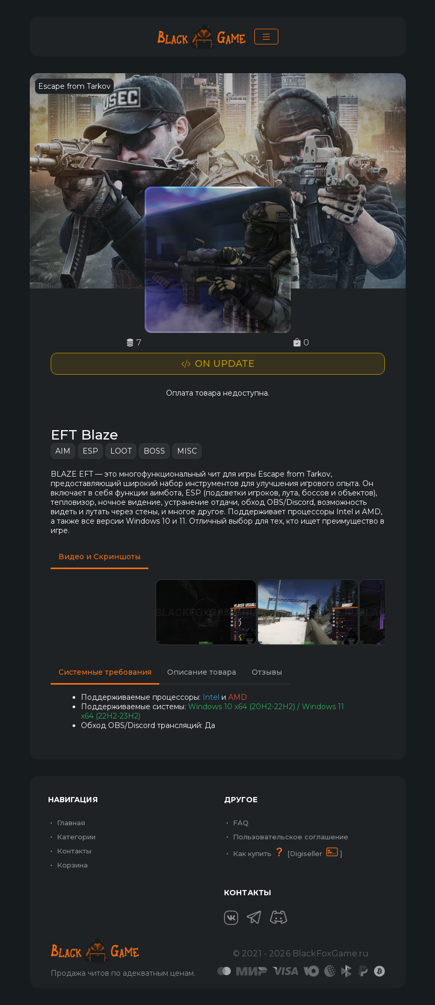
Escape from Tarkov (74, 86)
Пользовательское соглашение (286, 837)
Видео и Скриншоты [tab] (99, 556)
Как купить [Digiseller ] (283, 852)
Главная (66, 822)
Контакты (69, 851)
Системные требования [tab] (104, 672)
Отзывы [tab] (267, 672)
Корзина (68, 865)
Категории (72, 837)
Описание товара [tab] (201, 672)
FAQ (236, 822)
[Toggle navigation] (266, 37)
